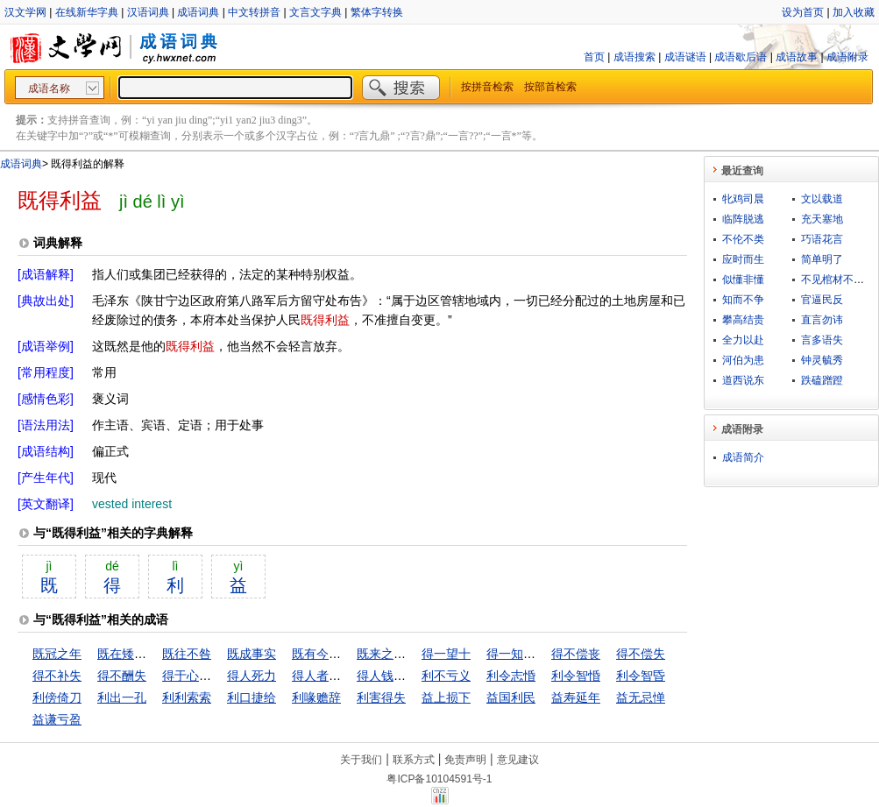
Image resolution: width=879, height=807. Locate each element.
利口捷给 (251, 697)
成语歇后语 (740, 57)
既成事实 (251, 654)
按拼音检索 (487, 87)
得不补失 (57, 676)
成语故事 (797, 57)
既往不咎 (186, 654)
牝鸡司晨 (743, 199)
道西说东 (743, 380)
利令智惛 (575, 676)
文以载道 (822, 199)
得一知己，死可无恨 (541, 654)
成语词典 (198, 12)
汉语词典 (148, 12)
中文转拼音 (254, 12)
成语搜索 (634, 57)
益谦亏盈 (57, 719)
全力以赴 (743, 340)
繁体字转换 (377, 12)
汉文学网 (25, 12)
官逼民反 (822, 300)
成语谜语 (685, 57)
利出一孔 (121, 697)
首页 (594, 57)
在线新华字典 (86, 12)
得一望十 (446, 654)
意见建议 (518, 760)
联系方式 (414, 760)
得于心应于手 (199, 676)
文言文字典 (315, 12)
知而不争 (743, 300)
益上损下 (446, 697)
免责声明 (465, 760)
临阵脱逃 (743, 219)
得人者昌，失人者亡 (347, 676)
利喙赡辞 (316, 697)
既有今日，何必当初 (347, 654)
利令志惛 (510, 676)
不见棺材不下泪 (838, 279)
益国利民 (510, 697)
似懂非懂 (743, 279)
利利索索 (186, 697)
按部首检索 (550, 87)
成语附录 (847, 57)
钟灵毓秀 (822, 360)
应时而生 (743, 259)
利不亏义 (446, 676)
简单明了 (822, 259)
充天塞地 (822, 219)
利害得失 (381, 697)
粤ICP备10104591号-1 (439, 779)
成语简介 (743, 457)
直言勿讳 (822, 320)
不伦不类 (743, 239)
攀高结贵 (743, 320)
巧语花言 (822, 239)
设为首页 (803, 12)
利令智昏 (640, 676)
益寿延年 (575, 697)
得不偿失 (640, 654)
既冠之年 (57, 654)
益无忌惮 (640, 697)
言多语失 (822, 340)
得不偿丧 (575, 654)
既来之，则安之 (400, 654)
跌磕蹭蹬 (822, 380)
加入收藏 (854, 12)
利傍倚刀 (57, 697)
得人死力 (251, 676)
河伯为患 (743, 360)
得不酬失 (121, 676)
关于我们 (361, 760)
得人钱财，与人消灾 (412, 676)
